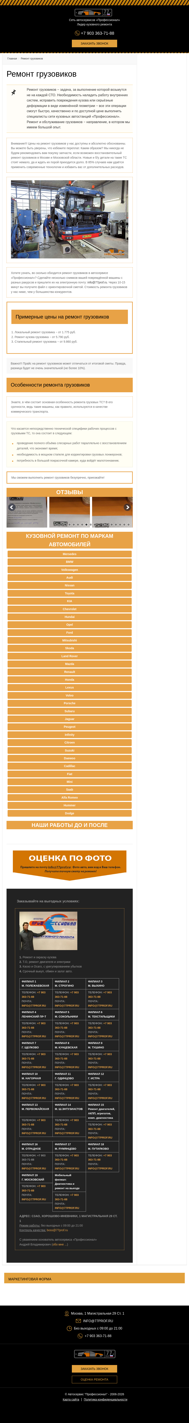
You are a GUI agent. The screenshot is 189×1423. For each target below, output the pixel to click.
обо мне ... (60, 1244)
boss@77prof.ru (57, 1230)
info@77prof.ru (97, 282)
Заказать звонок (94, 43)
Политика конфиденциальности (105, 1399)
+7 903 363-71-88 (97, 33)
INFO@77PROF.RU (34, 1005)
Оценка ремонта (94, 1379)
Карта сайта (71, 1399)
